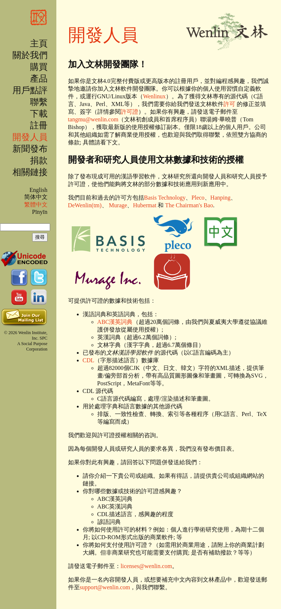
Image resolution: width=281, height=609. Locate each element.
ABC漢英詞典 (115, 322)
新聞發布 (30, 149)
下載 (39, 113)
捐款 (39, 160)
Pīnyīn (40, 212)
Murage (118, 205)
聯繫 (39, 102)
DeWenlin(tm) (85, 205)
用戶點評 (30, 90)
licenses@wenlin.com (146, 566)
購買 (39, 67)
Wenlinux (154, 96)
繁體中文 (36, 204)
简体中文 (36, 197)
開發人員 (30, 137)
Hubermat (144, 205)
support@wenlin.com (105, 587)
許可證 (129, 112)
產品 (39, 78)
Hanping (220, 197)
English (38, 190)
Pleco (198, 197)
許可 (229, 104)
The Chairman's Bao (189, 205)
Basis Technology (165, 197)
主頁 (39, 43)
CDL (88, 360)
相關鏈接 (30, 172)
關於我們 (30, 55)
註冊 (39, 125)
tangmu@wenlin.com (93, 119)
